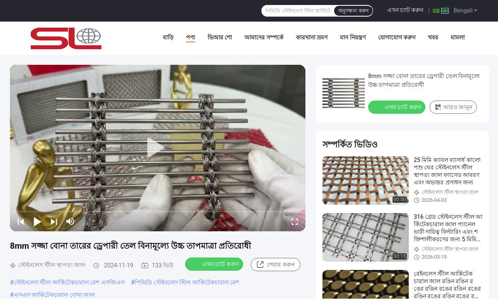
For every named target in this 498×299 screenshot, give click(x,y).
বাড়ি (168, 37)
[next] (54, 221)
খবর (433, 37)
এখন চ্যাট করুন (405, 10)
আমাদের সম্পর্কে (263, 37)
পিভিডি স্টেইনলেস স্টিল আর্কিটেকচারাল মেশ (186, 282)
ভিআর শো (220, 37)
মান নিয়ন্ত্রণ (352, 37)
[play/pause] (37, 221)
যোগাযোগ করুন (396, 37)
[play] (157, 147)
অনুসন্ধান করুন (353, 11)
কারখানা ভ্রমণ (311, 37)
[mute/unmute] (70, 221)
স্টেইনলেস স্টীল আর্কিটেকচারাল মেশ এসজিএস (69, 282)
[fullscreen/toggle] (294, 221)
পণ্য (190, 37)
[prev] (20, 221)
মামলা (458, 37)
